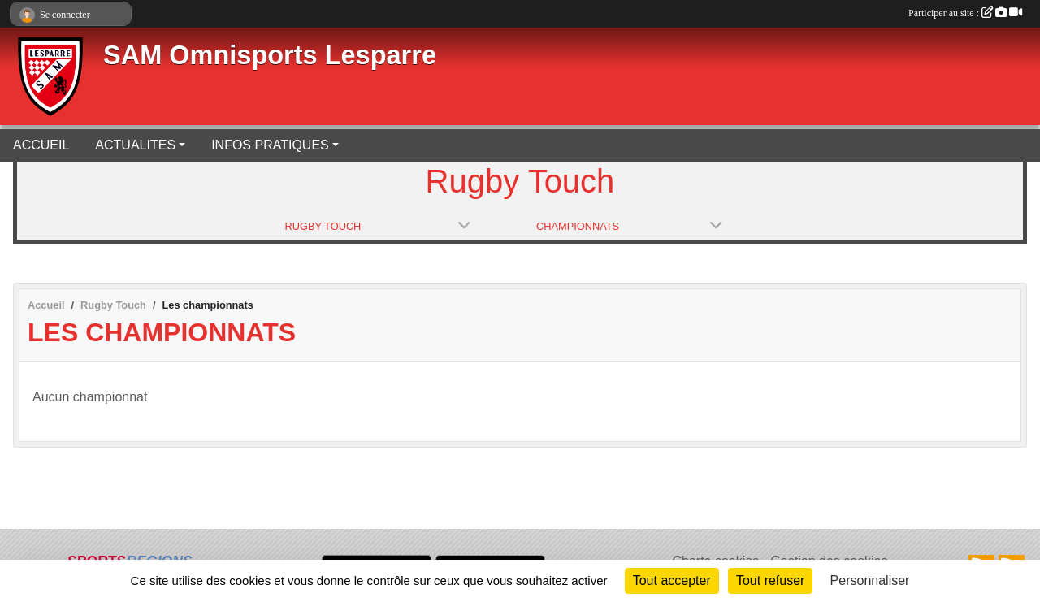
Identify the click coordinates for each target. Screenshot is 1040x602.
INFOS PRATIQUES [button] (270, 145)
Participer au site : (965, 13)
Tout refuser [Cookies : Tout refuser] (770, 580)
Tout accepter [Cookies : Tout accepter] (672, 580)
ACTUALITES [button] (135, 145)
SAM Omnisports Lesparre (269, 55)
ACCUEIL (41, 145)
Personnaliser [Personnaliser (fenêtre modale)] (870, 580)
